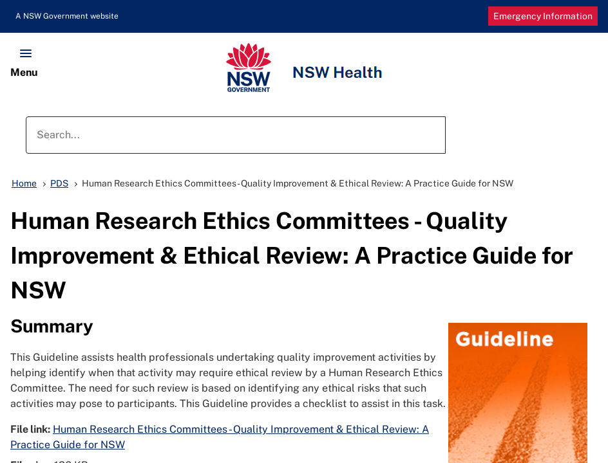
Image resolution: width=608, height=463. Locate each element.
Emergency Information (543, 16)
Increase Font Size (452, 17)
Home (24, 183)
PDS (59, 183)
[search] (233, 135)
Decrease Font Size (473, 17)
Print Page (431, 17)
